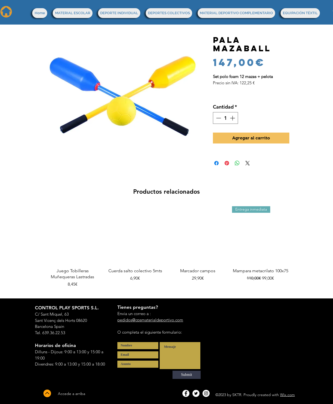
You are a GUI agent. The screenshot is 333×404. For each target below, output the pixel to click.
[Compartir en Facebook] (216, 163)
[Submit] (187, 375)
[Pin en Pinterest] (227, 163)
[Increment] (233, 118)
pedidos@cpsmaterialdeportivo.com (150, 319)
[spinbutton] (225, 118)
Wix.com (287, 394)
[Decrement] (218, 118)
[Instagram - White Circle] (206, 393)
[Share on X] (247, 163)
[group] (166, 250)
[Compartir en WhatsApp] (237, 163)
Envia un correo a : (134, 313)
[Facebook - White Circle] (185, 393)
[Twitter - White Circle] (196, 393)
